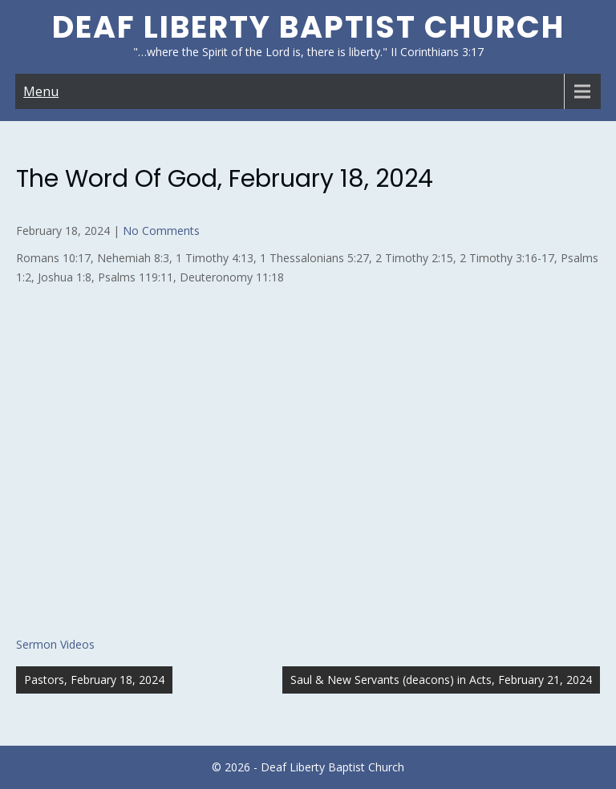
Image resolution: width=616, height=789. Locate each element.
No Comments (161, 230)
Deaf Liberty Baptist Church (308, 27)
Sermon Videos (55, 644)
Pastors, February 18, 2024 (94, 679)
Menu (41, 91)
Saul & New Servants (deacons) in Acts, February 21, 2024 (441, 679)
